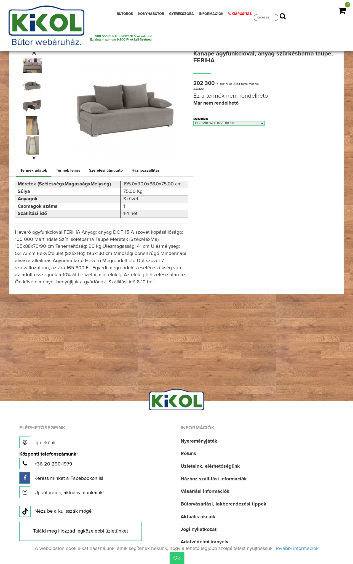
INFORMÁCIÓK (211, 14)
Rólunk (188, 453)
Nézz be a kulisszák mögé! (56, 511)
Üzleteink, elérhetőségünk (210, 466)
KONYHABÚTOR (151, 14)
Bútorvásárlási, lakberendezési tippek (223, 504)
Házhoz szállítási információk (214, 479)
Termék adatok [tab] (33, 170)
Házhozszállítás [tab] (146, 170)
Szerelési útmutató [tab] (106, 170)
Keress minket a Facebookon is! (61, 478)
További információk (297, 548)
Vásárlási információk (205, 491)
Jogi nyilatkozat (198, 529)
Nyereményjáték (199, 441)
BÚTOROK (125, 14)
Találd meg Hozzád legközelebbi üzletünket (80, 531)
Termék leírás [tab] (68, 170)
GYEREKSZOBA (181, 14)
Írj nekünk (37, 442)
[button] (34, 53)
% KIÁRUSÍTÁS (240, 14)
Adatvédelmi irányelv (204, 541)
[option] (34, 66)
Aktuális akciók (198, 516)
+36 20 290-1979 (48, 461)
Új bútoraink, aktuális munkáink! (61, 492)
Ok (176, 558)
